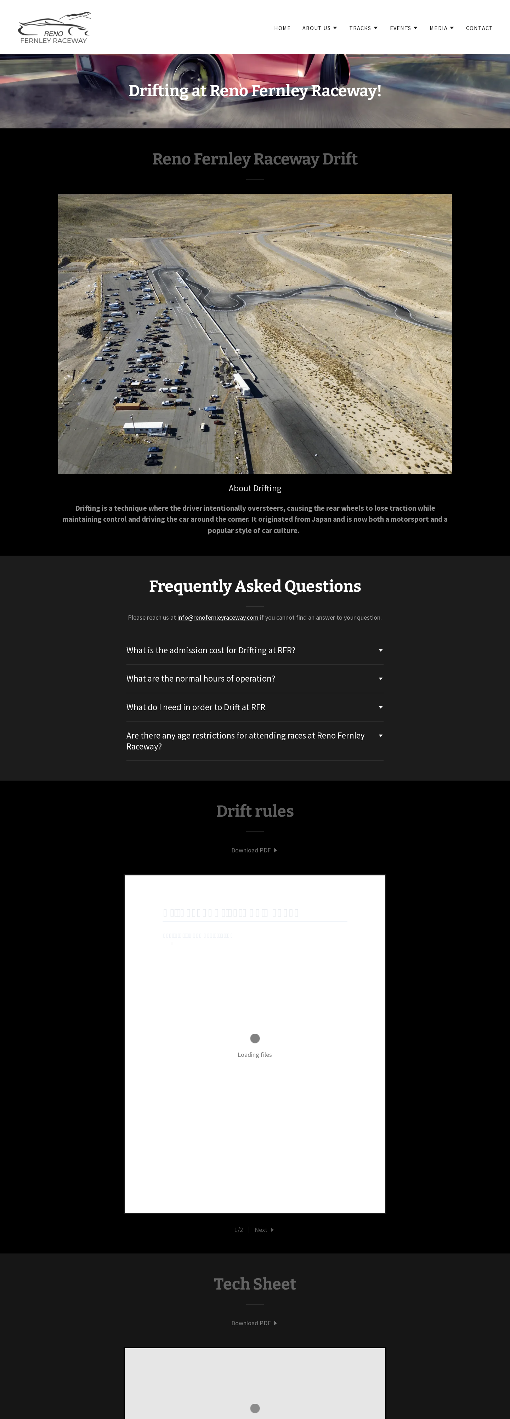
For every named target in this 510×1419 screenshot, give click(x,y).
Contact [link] (479, 27)
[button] (320, 28)
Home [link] (282, 27)
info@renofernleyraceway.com (218, 617)
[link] (54, 26)
